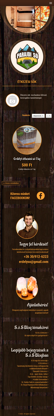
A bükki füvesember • (40, 376)
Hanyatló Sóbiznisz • (40, 368)
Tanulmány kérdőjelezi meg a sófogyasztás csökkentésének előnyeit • (32, 364)
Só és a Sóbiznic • (41, 329)
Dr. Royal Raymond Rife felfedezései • (34, 381)
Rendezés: (26, 115)
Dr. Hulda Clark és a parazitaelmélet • (35, 379)
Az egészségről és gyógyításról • (36, 332)
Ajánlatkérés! (37, 302)
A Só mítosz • (43, 360)
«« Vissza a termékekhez (11, 180)
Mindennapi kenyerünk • (39, 384)
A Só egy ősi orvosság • (39, 357)
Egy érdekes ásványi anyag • (38, 373)
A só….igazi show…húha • (39, 371)
